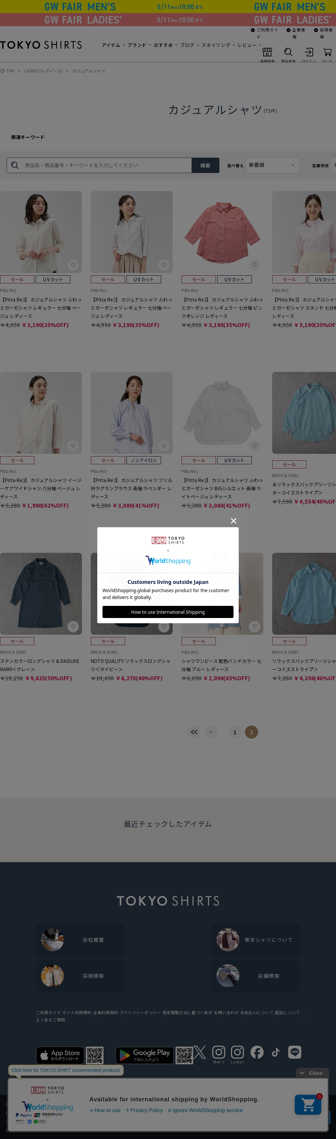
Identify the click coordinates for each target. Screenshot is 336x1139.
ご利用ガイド (267, 33)
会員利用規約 (105, 1012)
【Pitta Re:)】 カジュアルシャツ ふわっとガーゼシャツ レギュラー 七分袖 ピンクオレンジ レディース (222, 307)
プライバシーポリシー (140, 1012)
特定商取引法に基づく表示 (187, 1012)
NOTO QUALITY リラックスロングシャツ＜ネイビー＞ (131, 665)
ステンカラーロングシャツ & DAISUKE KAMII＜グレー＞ (40, 665)
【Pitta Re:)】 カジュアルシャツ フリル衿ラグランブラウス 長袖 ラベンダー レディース (131, 488)
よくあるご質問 (50, 1019)
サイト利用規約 (77, 1012)
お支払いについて (257, 1012)
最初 (194, 732)
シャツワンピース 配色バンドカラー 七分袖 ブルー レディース (221, 665)
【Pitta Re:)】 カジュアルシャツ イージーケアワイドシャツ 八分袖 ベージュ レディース (41, 488)
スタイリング (215, 45)
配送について (287, 1012)
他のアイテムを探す (42, 1088)
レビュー (247, 45)
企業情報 (299, 33)
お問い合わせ (226, 1012)
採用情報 (326, 33)
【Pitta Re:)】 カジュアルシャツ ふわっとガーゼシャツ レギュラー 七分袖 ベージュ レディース (41, 307)
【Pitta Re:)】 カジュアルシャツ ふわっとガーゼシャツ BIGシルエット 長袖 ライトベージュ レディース (222, 488)
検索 (205, 165)
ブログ (187, 45)
